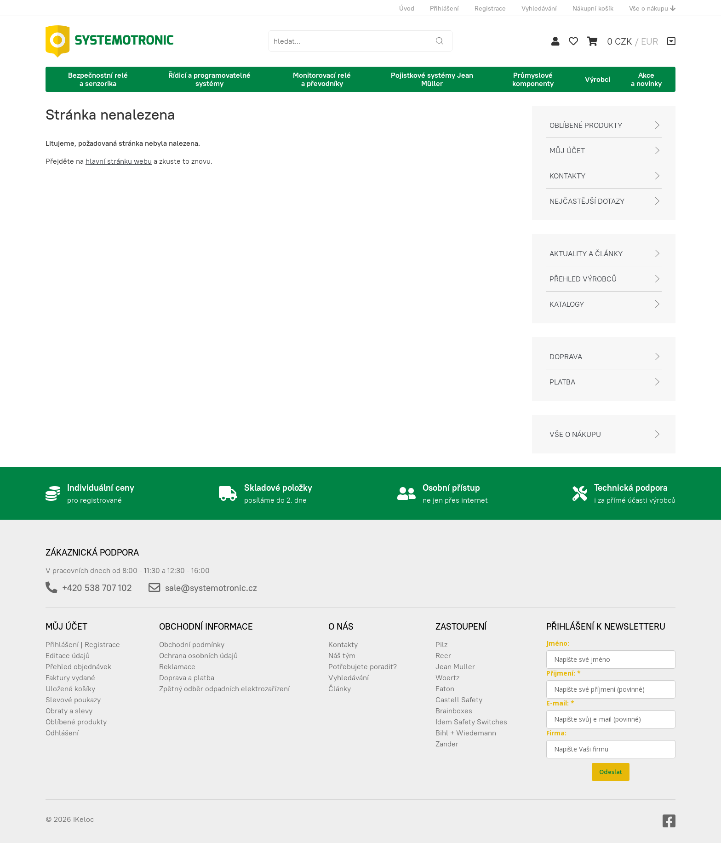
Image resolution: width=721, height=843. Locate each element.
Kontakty (567, 175)
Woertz (447, 677)
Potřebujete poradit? (362, 666)
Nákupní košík (592, 8)
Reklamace (177, 666)
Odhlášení (62, 732)
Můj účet (567, 150)
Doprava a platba (186, 677)
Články (339, 688)
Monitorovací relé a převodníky (322, 79)
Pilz (441, 644)
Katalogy (566, 304)
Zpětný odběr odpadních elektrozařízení (224, 688)
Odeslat (610, 772)
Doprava (565, 356)
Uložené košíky (70, 688)
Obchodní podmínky (191, 644)
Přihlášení (444, 8)
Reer (443, 655)
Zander (446, 743)
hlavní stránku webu (119, 161)
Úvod (406, 8)
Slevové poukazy (73, 699)
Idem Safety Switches (471, 721)
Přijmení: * (563, 673)
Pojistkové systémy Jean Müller (432, 79)
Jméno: (557, 643)
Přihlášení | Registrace (83, 644)
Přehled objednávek (78, 666)
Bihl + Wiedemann (465, 732)
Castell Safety (458, 699)
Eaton (444, 688)
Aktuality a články (586, 253)
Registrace (490, 8)
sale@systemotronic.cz (211, 587)
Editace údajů (68, 655)
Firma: (556, 732)
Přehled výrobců (583, 278)
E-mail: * (560, 703)
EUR (649, 41)
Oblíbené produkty (585, 125)
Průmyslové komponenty (533, 79)
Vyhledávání (539, 8)
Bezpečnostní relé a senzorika (98, 79)
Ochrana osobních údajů (198, 655)
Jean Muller (455, 666)
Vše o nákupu (652, 8)
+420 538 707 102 (97, 587)
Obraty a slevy (69, 710)
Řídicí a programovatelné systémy (209, 79)
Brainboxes (453, 710)
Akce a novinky (646, 79)
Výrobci (597, 79)
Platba (562, 381)
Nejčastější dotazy (586, 201)
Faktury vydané (70, 677)
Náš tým (341, 655)
